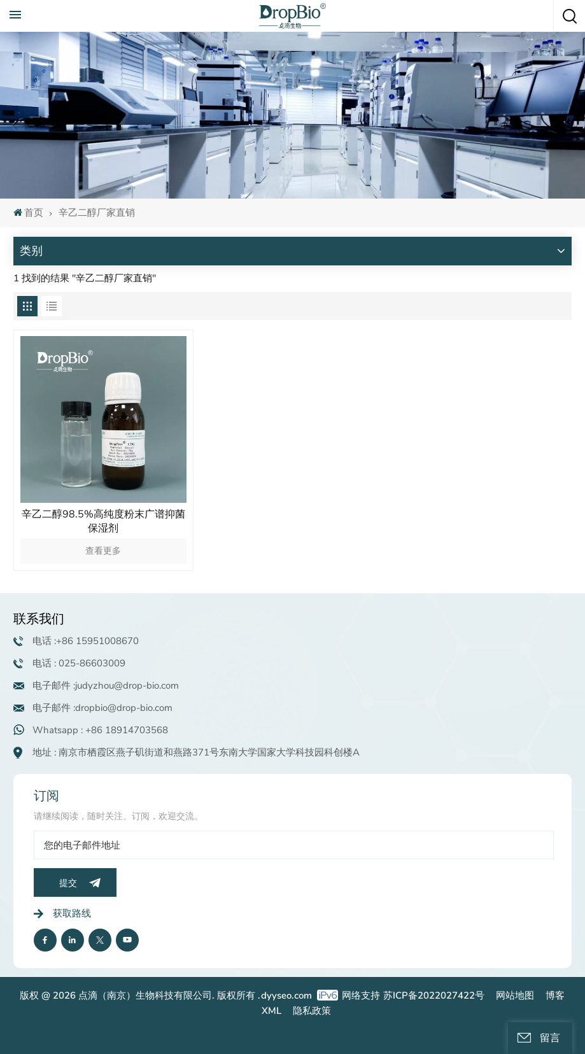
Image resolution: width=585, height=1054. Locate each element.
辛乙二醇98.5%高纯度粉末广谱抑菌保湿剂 (103, 521)
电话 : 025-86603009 (78, 663)
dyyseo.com (286, 995)
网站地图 (515, 995)
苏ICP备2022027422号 (433, 995)
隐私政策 (312, 1010)
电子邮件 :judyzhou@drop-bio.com (105, 685)
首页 (28, 212)
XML (271, 1010)
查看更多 (103, 551)
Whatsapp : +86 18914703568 (100, 730)
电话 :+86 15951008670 (85, 641)
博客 (555, 995)
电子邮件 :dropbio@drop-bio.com (102, 707)
